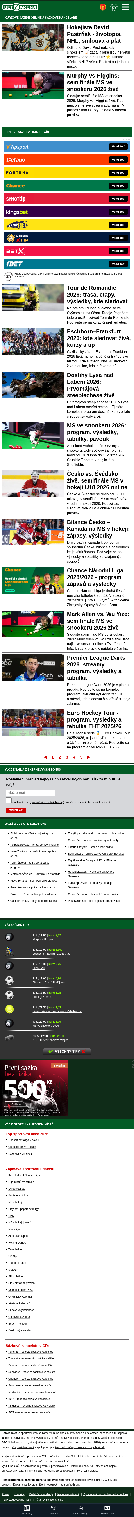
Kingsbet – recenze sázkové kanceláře (31, 1405)
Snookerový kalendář (21, 1310)
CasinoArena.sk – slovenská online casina (93, 894)
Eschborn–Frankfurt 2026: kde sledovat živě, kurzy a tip (99, 338)
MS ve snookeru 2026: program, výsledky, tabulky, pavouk (96, 432)
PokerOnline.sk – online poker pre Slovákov (94, 901)
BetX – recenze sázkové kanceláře (29, 1399)
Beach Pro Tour (17, 1323)
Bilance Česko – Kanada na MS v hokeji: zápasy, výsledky (98, 529)
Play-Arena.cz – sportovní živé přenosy (33, 880)
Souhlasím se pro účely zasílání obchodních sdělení (61, 802)
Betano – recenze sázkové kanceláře (30, 1365)
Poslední (89, 757)
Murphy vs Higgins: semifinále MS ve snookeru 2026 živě (93, 82)
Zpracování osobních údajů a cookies (105, 1494)
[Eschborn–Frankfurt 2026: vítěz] (17, 951)
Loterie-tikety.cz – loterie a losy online (90, 847)
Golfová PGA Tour (19, 1316)
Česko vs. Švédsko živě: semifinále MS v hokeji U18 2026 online (97, 480)
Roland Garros (17, 1242)
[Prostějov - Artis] (17, 995)
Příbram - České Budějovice (49, 982)
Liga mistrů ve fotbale (21, 1182)
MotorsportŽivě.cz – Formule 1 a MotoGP (35, 874)
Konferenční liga (18, 1195)
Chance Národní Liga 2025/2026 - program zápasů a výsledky (95, 577)
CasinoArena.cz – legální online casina (33, 901)
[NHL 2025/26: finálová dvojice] (17, 1038)
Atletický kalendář (19, 1303)
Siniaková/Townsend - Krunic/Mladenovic (57, 1011)
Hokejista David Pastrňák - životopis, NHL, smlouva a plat (94, 34)
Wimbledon (15, 1249)
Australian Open (18, 1236)
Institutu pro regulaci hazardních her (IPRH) (75, 1442)
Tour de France (17, 1263)
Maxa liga (14, 1229)
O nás (5, 1494)
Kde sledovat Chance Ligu (24, 1175)
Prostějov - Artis (42, 997)
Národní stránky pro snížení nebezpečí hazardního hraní (45, 1484)
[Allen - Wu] (17, 966)
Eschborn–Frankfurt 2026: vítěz (51, 953)
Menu (125, 7)
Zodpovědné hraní (23, 1447)
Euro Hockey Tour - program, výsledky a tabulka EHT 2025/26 (94, 719)
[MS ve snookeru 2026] (17, 1023)
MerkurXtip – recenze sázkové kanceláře (32, 1392)
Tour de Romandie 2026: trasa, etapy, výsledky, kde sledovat (97, 294)
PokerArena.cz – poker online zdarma (33, 887)
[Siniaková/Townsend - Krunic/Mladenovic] (17, 1009)
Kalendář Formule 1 (20, 1153)
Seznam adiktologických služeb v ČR (86, 1479)
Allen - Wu (39, 968)
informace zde (79, 1466)
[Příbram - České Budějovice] (17, 980)
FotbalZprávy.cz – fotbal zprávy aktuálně (34, 844)
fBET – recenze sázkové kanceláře (29, 1412)
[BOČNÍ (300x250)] (34, 1115)
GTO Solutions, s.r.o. (51, 1499)
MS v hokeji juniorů (19, 1222)
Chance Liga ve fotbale (22, 1146)
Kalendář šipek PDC (20, 1289)
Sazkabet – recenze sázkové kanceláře (31, 1372)
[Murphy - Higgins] (17, 937)
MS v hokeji (15, 1202)
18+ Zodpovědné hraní (17, 1499)
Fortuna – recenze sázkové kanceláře (30, 1351)
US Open (13, 1256)
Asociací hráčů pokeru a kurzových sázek (80, 1447)
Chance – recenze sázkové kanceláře (30, 1378)
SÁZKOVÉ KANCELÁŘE (61, 18)
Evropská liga (16, 1188)
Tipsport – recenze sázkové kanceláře (31, 1358)
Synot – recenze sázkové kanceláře (29, 1385)
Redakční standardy (41, 1494)
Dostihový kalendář (19, 1330)
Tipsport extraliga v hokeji (23, 1140)
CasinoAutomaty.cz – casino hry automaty (93, 840)
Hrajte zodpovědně (13, 1456)
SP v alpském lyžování (22, 1283)
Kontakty (19, 1494)
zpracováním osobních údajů (47, 802)
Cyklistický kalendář (20, 1296)
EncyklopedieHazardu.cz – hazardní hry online (96, 833)
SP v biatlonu (16, 1276)
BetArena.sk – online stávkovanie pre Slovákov (96, 853)
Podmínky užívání (68, 1494)
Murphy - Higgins (43, 939)
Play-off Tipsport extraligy (23, 1209)
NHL (11, 1215)
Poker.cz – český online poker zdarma (33, 894)
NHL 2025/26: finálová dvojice (50, 1040)
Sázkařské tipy (17, 925)
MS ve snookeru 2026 (46, 1025)
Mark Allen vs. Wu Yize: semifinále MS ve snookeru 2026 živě (98, 621)
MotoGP (13, 1269)
